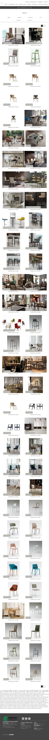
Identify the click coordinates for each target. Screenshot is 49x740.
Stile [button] (40, 17)
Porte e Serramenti (42, 4)
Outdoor (29, 4)
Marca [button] (9, 17)
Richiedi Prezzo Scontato (13, 45)
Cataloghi (40, 2)
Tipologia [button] (18, 20)
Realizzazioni (33, 2)
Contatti (45, 2)
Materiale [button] (30, 17)
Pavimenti (34, 4)
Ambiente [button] (19, 17)
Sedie (31, 7)
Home (18, 7)
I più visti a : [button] (30, 20)
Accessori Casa (22, 4)
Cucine (5, 4)
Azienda (27, 2)
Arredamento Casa (13, 4)
